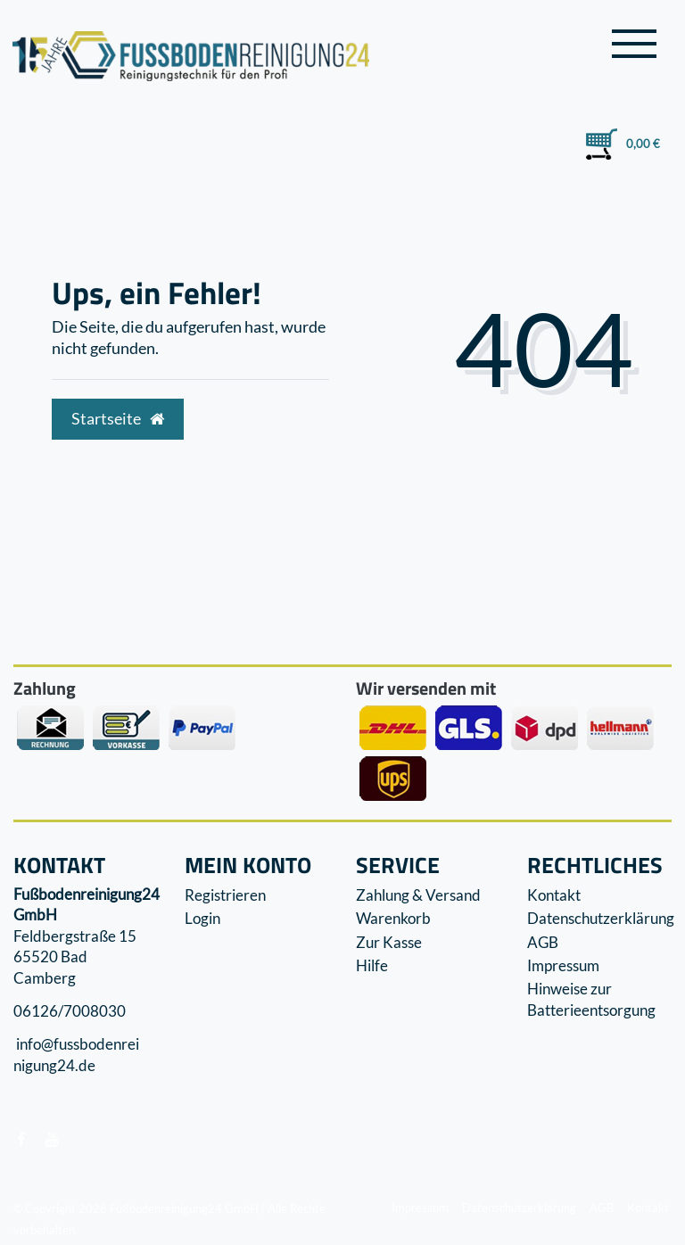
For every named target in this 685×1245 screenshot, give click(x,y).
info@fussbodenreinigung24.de (76, 1055)
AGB (542, 942)
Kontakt (554, 895)
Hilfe (372, 965)
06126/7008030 (69, 1011)
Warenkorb (393, 918)
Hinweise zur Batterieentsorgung (591, 999)
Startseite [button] (117, 418)
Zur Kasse (389, 942)
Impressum (563, 965)
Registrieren (225, 895)
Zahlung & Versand (418, 895)
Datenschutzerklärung (600, 918)
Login (202, 918)
